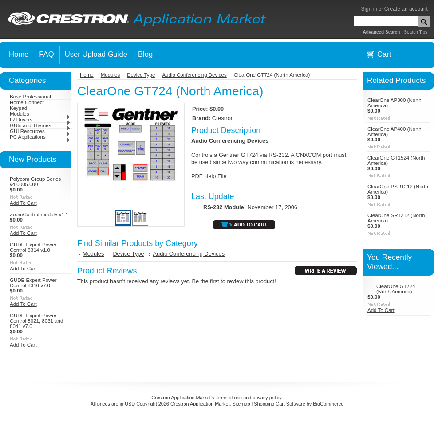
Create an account (406, 9)
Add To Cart (23, 203)
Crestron (223, 118)
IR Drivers (40, 119)
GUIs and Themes (40, 125)
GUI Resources (40, 131)
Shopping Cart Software (279, 403)
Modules (40, 114)
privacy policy (267, 397)
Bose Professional (30, 96)
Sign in (369, 9)
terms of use (228, 397)
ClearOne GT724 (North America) (395, 289)
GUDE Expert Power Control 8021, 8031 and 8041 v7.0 (36, 321)
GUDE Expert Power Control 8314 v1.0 (33, 247)
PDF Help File (209, 176)
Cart (384, 54)
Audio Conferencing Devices (194, 75)
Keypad (18, 108)
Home (87, 75)
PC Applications (40, 137)
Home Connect (27, 102)
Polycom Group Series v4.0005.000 (35, 181)
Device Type (141, 75)
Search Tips (415, 32)
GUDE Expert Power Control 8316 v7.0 (33, 282)
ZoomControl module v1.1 (39, 214)
